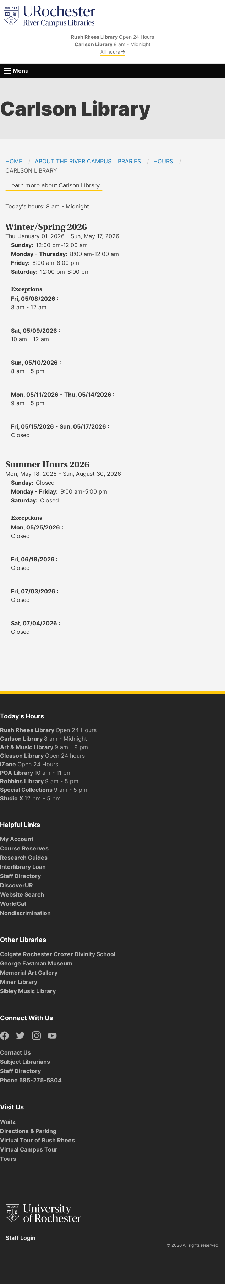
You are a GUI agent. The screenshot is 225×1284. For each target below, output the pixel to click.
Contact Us (15, 1052)
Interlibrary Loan (23, 867)
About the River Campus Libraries (88, 161)
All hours (112, 52)
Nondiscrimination (25, 913)
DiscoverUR (16, 885)
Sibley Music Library (28, 991)
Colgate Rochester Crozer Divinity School (57, 954)
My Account (16, 839)
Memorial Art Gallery (28, 972)
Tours (8, 1159)
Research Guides (24, 857)
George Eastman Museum (36, 963)
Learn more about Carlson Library (54, 185)
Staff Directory (20, 876)
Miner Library (18, 982)
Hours (163, 161)
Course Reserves (24, 848)
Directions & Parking (28, 1131)
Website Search (22, 894)
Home (13, 161)
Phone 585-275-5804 (31, 1080)
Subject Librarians (25, 1062)
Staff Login (20, 1238)
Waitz (8, 1122)
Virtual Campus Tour (28, 1149)
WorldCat (13, 904)
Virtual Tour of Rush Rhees (37, 1140)
